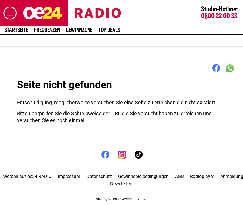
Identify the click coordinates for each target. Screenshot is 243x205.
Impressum (69, 176)
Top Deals (109, 30)
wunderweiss (120, 199)
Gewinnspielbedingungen (143, 176)
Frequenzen (47, 30)
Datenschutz (99, 176)
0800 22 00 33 (219, 16)
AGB (179, 176)
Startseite (16, 30)
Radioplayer (202, 176)
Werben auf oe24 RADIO (27, 176)
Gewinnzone (79, 30)
